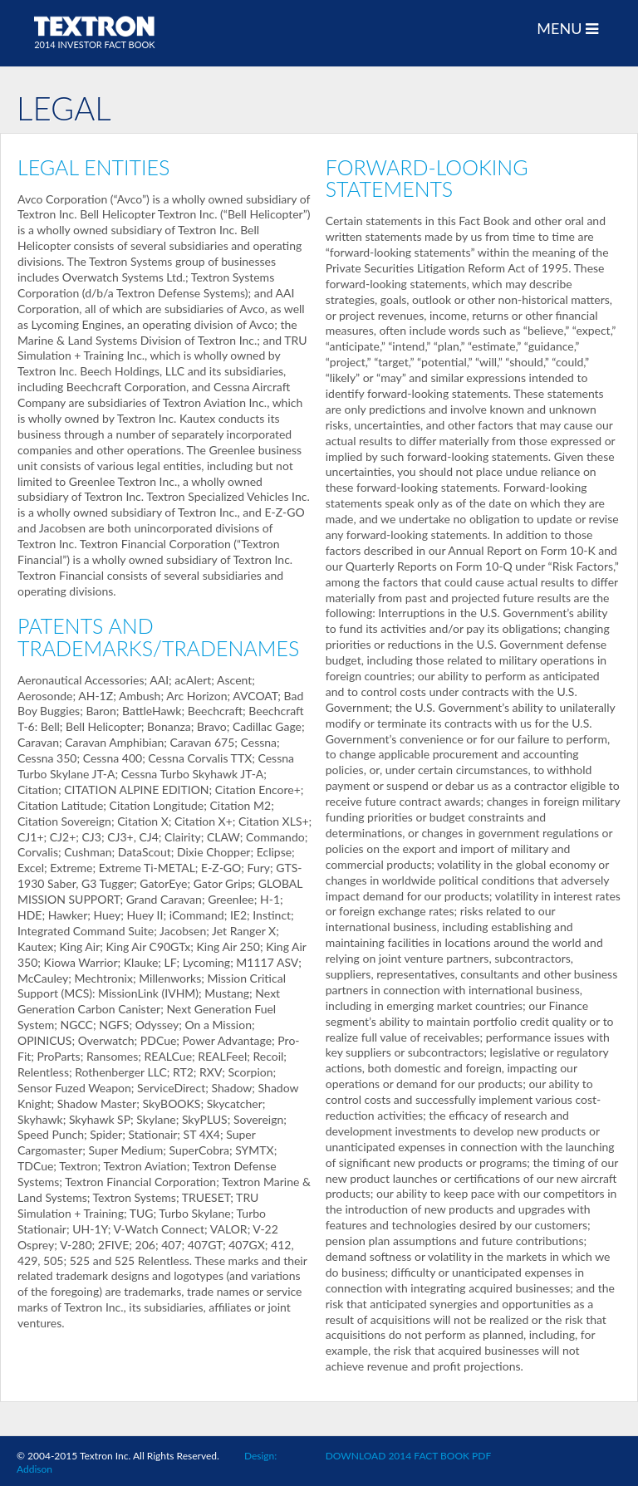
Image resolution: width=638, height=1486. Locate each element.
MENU (567, 29)
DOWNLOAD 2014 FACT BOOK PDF (408, 1455)
